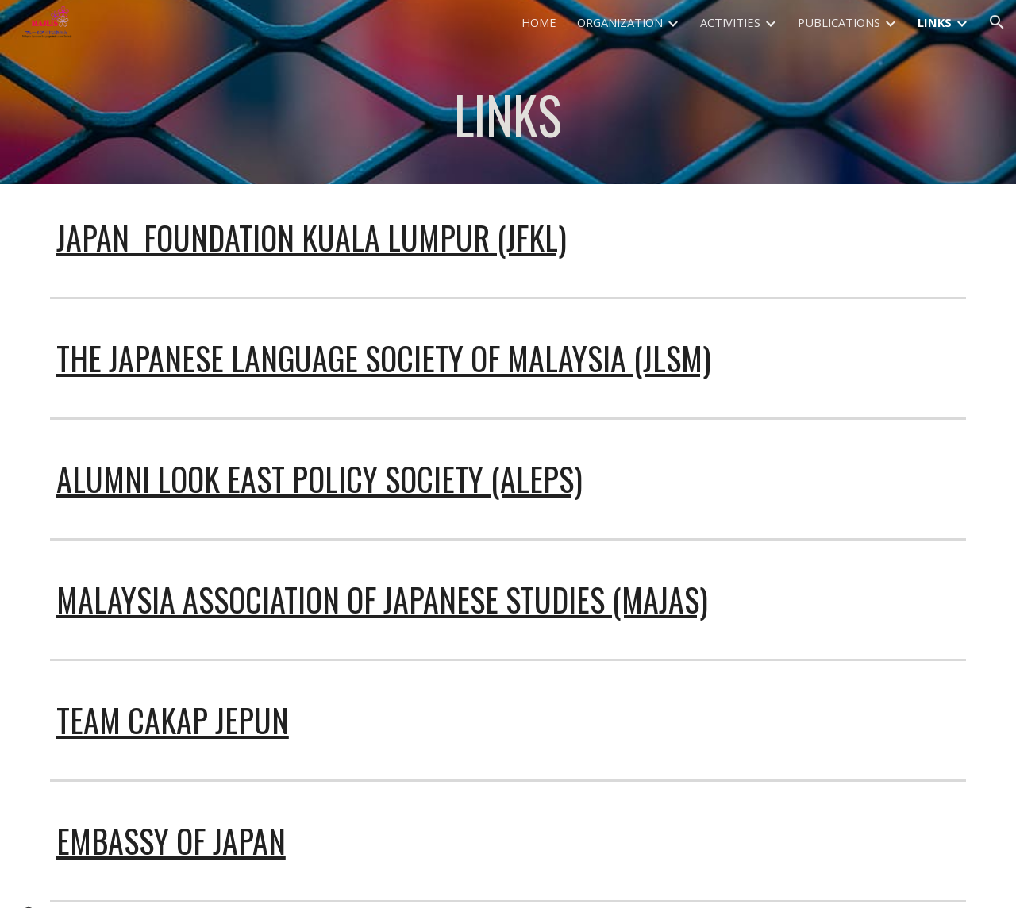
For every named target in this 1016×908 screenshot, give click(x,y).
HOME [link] (538, 22)
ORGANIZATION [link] (620, 22)
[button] (997, 22)
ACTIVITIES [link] (730, 22)
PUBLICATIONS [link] (839, 22)
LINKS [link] (935, 22)
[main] (508, 114)
